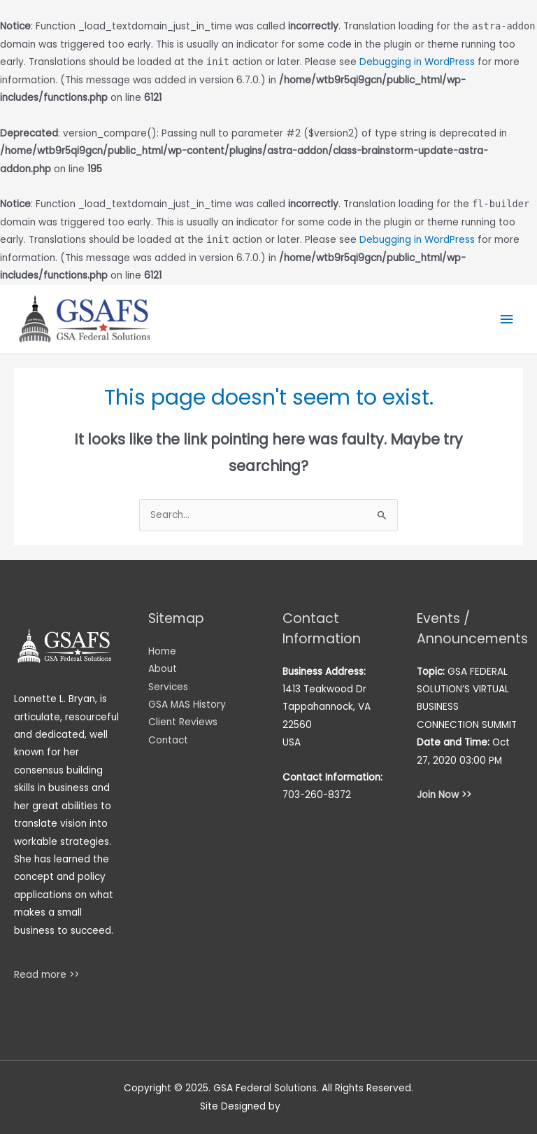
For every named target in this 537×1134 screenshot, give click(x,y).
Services (168, 687)
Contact (168, 740)
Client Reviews (182, 722)
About (162, 669)
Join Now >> (444, 795)
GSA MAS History (187, 704)
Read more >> (46, 974)
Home (162, 651)
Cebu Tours (310, 1106)
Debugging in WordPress (417, 62)
